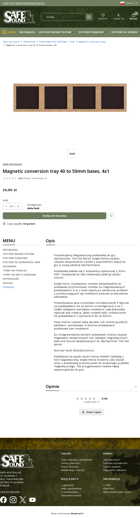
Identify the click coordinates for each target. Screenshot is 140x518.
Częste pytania (111, 466)
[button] (89, 17)
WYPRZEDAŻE (11, 278)
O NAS (107, 485)
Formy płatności (70, 463)
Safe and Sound (11, 42)
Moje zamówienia (71, 488)
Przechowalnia (69, 492)
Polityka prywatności (115, 463)
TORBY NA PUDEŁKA (15, 270)
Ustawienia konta (71, 495)
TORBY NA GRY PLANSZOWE (19, 274)
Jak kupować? (111, 459)
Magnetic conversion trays (92, 42)
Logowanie (67, 485)
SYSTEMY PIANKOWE (15, 258)
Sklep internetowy (66, 513)
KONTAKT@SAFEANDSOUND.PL (24, 3)
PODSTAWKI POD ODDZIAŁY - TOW (57, 42)
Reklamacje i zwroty (73, 470)
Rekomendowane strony (117, 492)
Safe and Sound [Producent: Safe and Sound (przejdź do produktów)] (12, 164)
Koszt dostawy (70, 466)
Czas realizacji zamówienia (76, 459)
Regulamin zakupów (115, 470)
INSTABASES (10, 249)
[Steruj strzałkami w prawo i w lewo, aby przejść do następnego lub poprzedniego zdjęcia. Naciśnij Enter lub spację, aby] (70, 98)
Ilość (5, 200)
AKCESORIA (29, 42)
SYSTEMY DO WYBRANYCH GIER (21, 262)
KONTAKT (109, 488)
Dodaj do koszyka (54, 215)
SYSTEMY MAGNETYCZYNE (18, 254)
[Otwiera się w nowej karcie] (3, 499)
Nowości (8, 283)
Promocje (8, 287)
